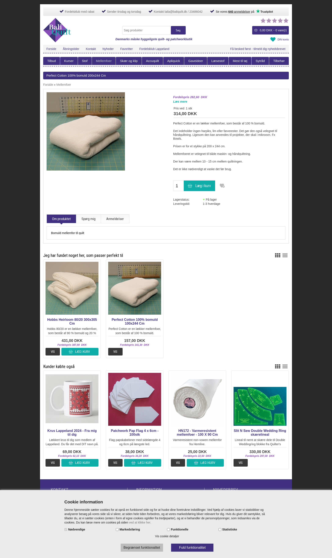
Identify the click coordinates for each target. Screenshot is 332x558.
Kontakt (91, 49)
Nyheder (108, 49)
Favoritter (126, 49)
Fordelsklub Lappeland (154, 49)
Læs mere (180, 101)
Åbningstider (71, 49)
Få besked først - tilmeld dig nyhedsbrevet (257, 49)
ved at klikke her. (140, 522)
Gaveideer (195, 61)
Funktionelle (179, 529)
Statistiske (229, 529)
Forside (51, 49)
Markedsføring (130, 529)
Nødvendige (76, 529)
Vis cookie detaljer (167, 536)
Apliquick (173, 61)
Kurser (68, 61)
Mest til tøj (240, 61)
